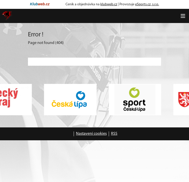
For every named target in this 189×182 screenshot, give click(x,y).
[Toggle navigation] (183, 16)
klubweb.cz (108, 4)
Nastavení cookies (91, 134)
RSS (114, 134)
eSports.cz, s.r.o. (147, 4)
